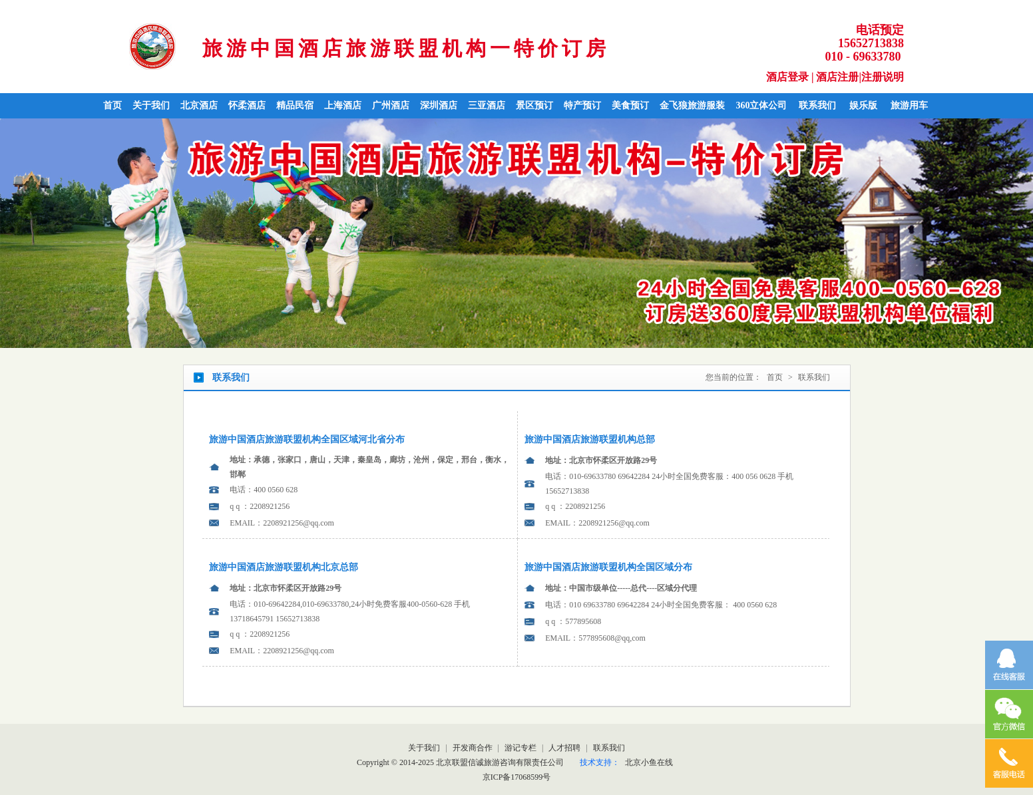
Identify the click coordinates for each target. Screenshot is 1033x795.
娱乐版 (863, 105)
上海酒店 (342, 105)
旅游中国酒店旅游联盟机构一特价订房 (406, 48)
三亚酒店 (486, 105)
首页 (112, 105)
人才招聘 (565, 747)
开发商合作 (474, 747)
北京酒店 (199, 105)
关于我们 (151, 105)
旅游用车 (909, 105)
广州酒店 (390, 105)
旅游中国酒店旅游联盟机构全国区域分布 (608, 567)
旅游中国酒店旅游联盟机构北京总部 (283, 567)
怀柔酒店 (247, 105)
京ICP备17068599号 (517, 777)
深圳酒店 (438, 105)
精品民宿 (294, 105)
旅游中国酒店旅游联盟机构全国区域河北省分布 (307, 439)
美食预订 (630, 105)
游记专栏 (521, 747)
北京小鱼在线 (649, 762)
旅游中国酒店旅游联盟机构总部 (589, 439)
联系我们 (817, 105)
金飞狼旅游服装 (692, 105)
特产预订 (582, 105)
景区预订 (534, 105)
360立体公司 (761, 105)
